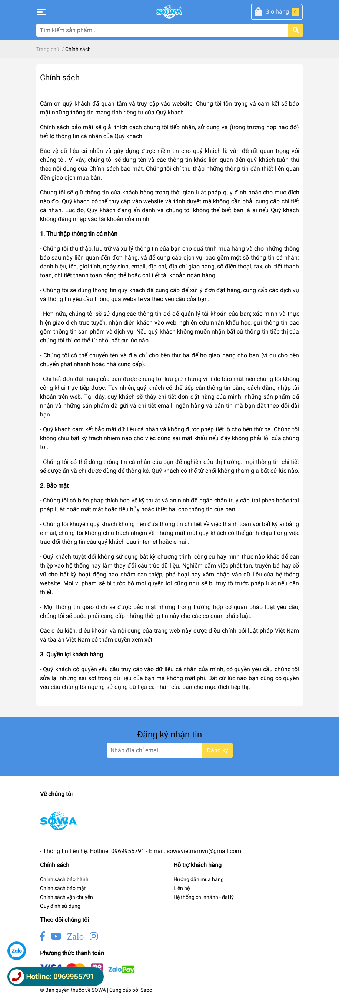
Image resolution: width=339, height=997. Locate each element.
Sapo (146, 990)
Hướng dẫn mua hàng (198, 879)
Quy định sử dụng (60, 906)
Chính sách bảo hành (64, 879)
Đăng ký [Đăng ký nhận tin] (217, 750)
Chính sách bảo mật (63, 888)
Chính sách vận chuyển (66, 897)
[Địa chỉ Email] (170, 750)
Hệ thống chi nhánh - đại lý (203, 897)
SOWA (99, 990)
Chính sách (60, 77)
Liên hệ (181, 888)
